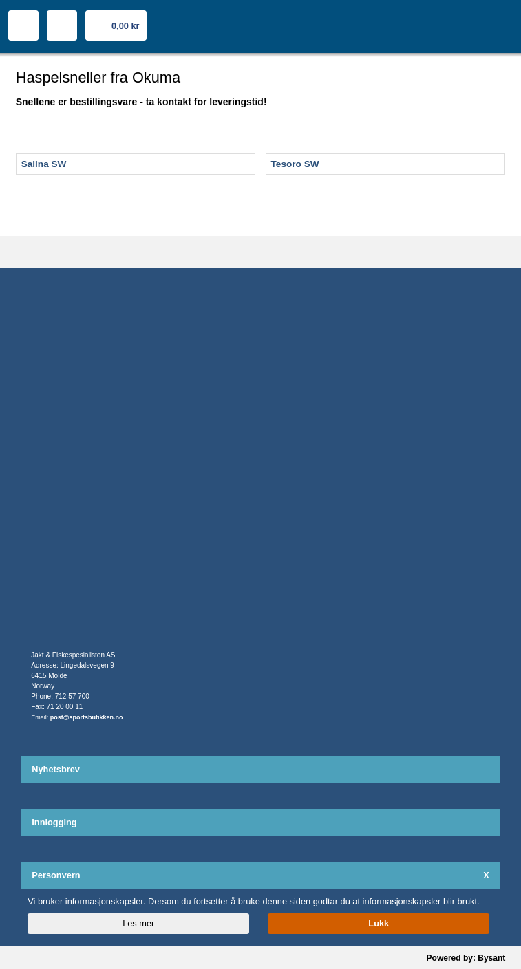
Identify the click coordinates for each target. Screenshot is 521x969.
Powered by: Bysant (466, 958)
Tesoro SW (295, 164)
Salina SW (44, 164)
